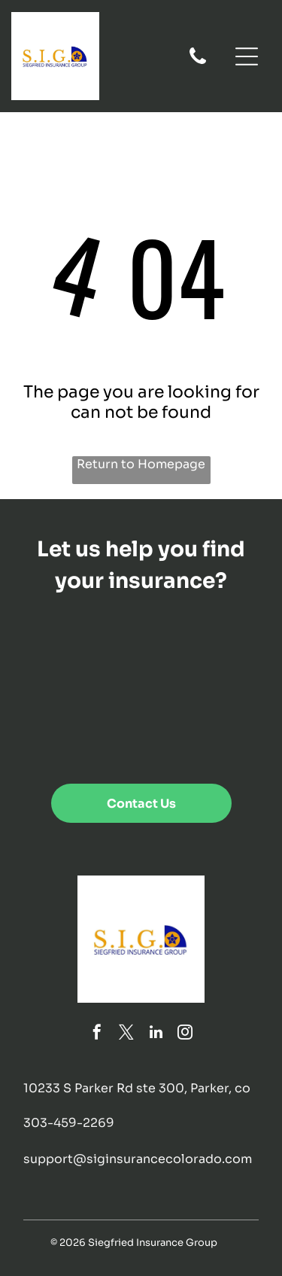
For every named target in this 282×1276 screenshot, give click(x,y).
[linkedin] (155, 1034)
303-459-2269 (68, 1123)
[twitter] (126, 1034)
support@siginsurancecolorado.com (137, 1159)
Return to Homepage (141, 464)
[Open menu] (246, 56)
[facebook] (97, 1034)
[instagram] (185, 1034)
